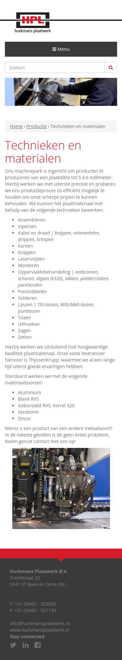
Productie (36, 126)
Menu (63, 51)
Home (16, 126)
